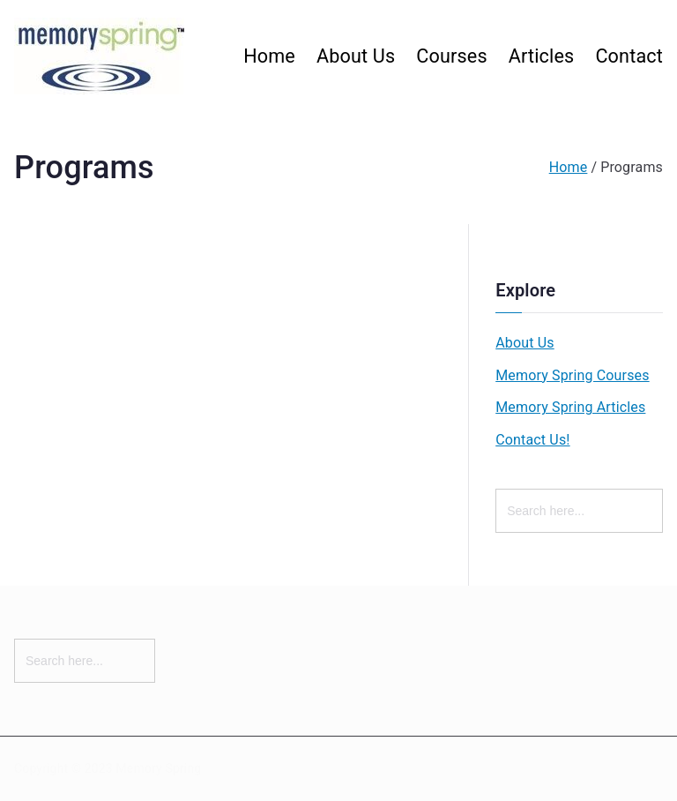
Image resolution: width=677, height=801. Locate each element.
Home (269, 56)
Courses (451, 56)
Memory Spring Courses (572, 375)
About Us (355, 56)
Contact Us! (532, 439)
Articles (542, 56)
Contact (629, 56)
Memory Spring (158, 768)
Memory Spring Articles (570, 407)
